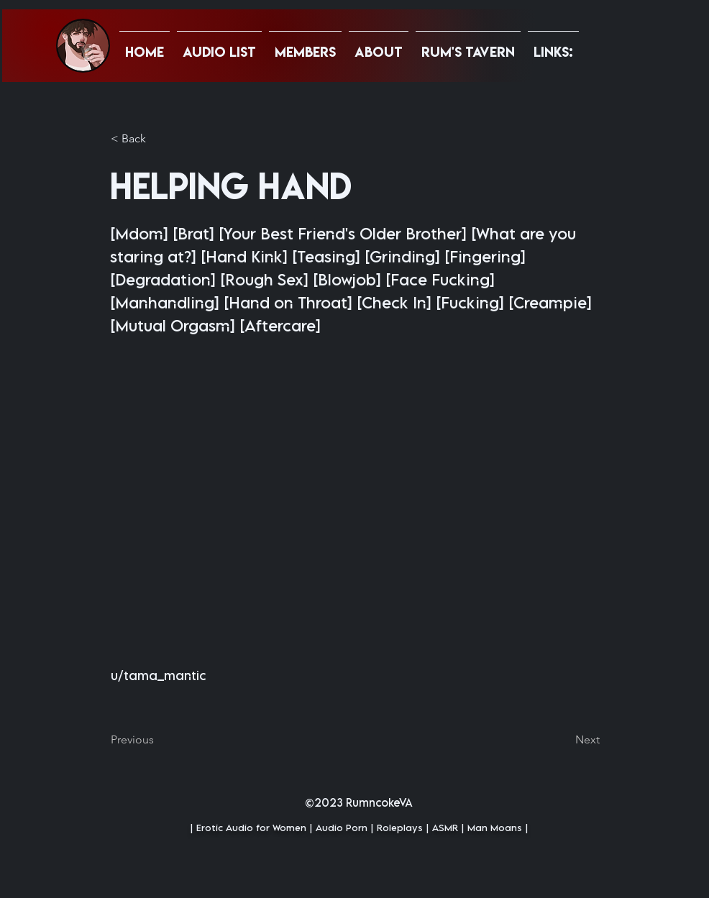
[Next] (564, 739)
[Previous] (158, 739)
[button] (553, 45)
